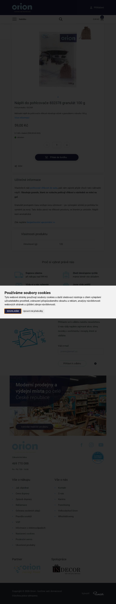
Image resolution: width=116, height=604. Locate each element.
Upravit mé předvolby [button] (33, 311)
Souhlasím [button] (13, 311)
